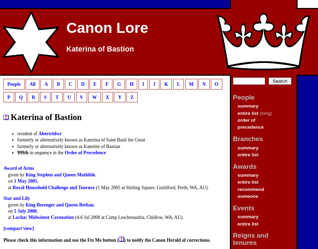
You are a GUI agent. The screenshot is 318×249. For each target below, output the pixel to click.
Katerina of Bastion (100, 49)
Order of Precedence (85, 152)
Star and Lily (16, 198)
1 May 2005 (25, 181)
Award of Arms (18, 168)
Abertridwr (50, 133)
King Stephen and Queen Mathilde (60, 174)
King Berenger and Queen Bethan (60, 205)
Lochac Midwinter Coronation (43, 217)
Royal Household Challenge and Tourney (54, 187)
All (32, 84)
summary (247, 106)
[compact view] (18, 228)
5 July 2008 (25, 211)
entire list (247, 113)
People (14, 84)
